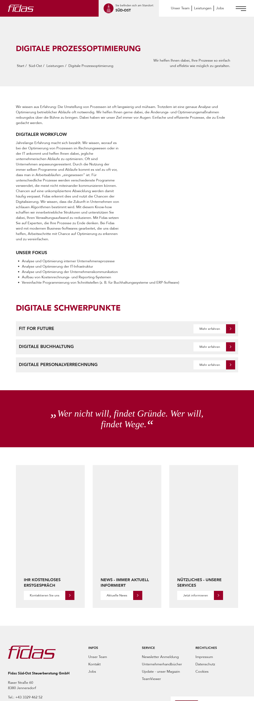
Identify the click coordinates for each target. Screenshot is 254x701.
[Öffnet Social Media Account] (10, 666)
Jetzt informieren (195, 536)
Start (20, 65)
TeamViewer (151, 619)
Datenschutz (205, 605)
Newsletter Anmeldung (160, 597)
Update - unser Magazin (161, 612)
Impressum (204, 597)
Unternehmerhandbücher (162, 605)
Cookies (202, 612)
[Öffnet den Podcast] (204, 659)
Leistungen (203, 8)
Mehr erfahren (209, 329)
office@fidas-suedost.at (38, 643)
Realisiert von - (205, 695)
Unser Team (180, 8)
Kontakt (94, 605)
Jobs (220, 8)
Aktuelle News (117, 536)
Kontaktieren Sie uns (44, 536)
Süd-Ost (35, 65)
